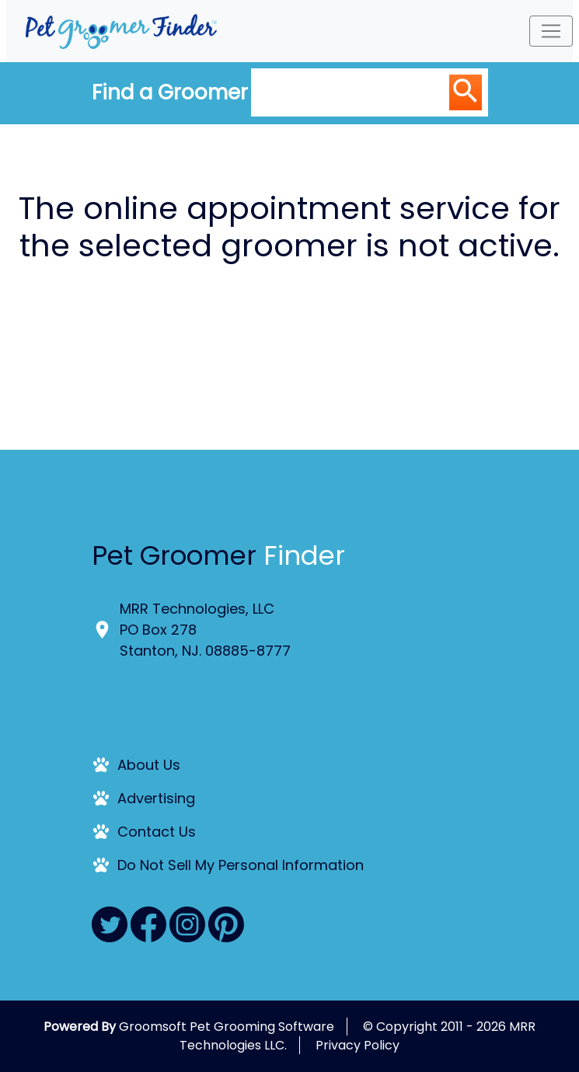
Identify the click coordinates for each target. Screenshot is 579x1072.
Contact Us (156, 831)
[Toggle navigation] (551, 31)
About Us (148, 764)
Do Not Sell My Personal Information (240, 865)
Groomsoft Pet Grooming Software (226, 1026)
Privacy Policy (357, 1045)
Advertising (156, 798)
